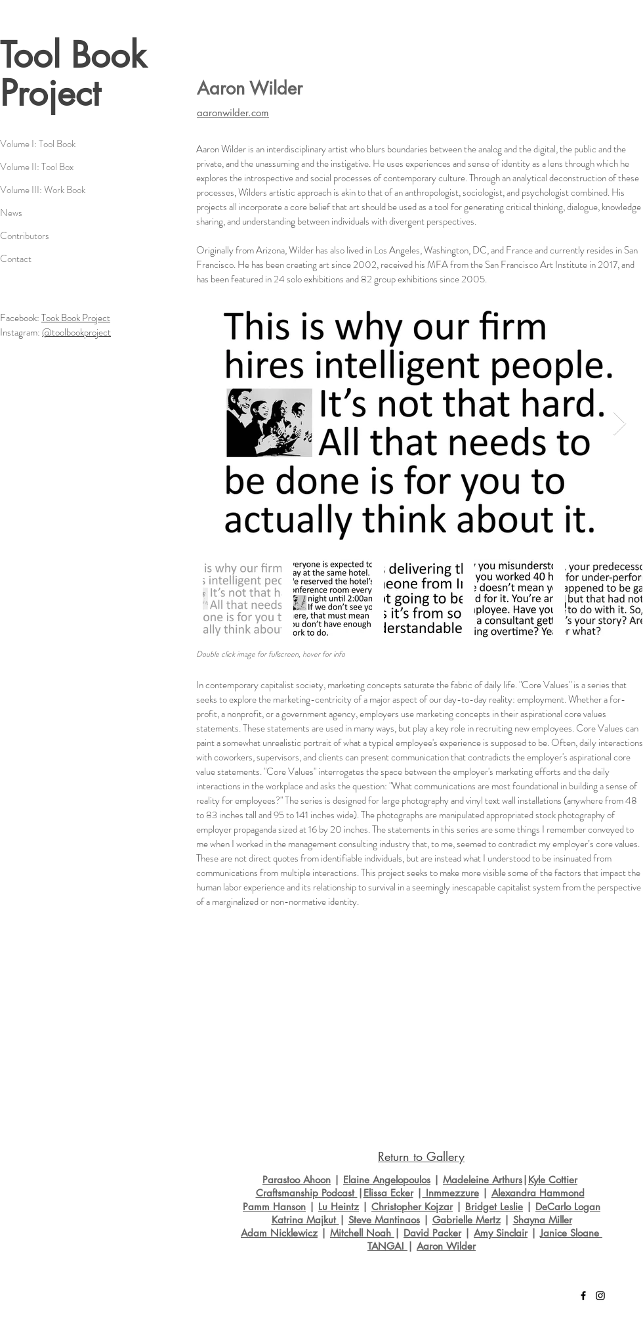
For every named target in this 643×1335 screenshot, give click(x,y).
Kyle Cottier (552, 1179)
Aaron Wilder (446, 1246)
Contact (15, 259)
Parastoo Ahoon (296, 1179)
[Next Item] (619, 424)
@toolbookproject (76, 332)
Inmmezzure (451, 1193)
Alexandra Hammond (538, 1193)
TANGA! (387, 1246)
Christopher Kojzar (412, 1206)
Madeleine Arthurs (482, 1179)
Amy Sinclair (501, 1233)
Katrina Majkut (305, 1220)
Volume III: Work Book (42, 190)
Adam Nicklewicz (279, 1233)
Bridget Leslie (494, 1206)
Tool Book (73, 55)
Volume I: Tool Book (37, 144)
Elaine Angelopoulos (386, 1179)
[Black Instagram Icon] (600, 1296)
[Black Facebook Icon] (583, 1296)
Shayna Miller (542, 1220)
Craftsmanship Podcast (307, 1193)
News (11, 213)
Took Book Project (75, 318)
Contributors (24, 236)
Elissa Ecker (388, 1193)
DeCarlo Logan (567, 1206)
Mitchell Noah (362, 1233)
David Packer (432, 1233)
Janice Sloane (571, 1233)
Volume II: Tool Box (36, 167)
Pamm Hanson (274, 1206)
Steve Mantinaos (384, 1220)
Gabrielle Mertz (466, 1220)
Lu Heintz (338, 1206)
